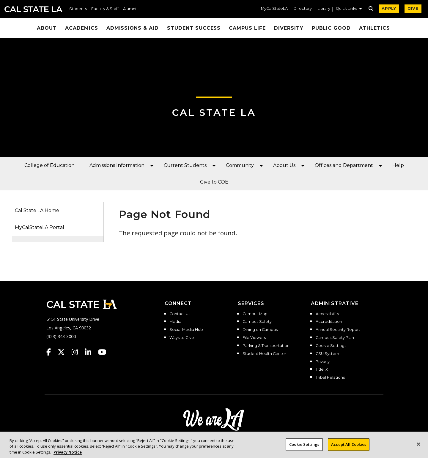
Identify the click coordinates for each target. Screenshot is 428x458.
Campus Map (255, 314)
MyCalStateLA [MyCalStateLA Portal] (274, 9)
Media (175, 322)
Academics (81, 28)
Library (323, 9)
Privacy (323, 362)
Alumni (129, 9)
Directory (302, 9)
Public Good (331, 28)
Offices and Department (344, 165)
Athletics (374, 28)
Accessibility (327, 314)
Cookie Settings (331, 346)
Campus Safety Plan (335, 338)
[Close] (418, 448)
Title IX (322, 369)
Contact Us (179, 314)
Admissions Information (116, 165)
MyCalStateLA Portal (39, 227)
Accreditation (329, 322)
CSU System (327, 354)
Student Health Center (264, 354)
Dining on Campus (260, 330)
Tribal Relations (330, 377)
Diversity (288, 28)
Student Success (194, 28)
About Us (284, 165)
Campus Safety (257, 322)
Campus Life (247, 28)
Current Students (185, 165)
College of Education (49, 165)
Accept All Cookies (348, 448)
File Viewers (254, 338)
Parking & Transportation (266, 346)
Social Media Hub (186, 330)
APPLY (389, 8)
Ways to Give (181, 338)
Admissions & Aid (132, 28)
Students (78, 9)
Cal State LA (33, 9)
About (47, 28)
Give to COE (214, 182)
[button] (349, 9)
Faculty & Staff (105, 9)
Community (240, 165)
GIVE (412, 8)
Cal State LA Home (37, 210)
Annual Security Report (338, 330)
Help (398, 165)
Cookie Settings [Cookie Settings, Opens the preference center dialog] (304, 448)
